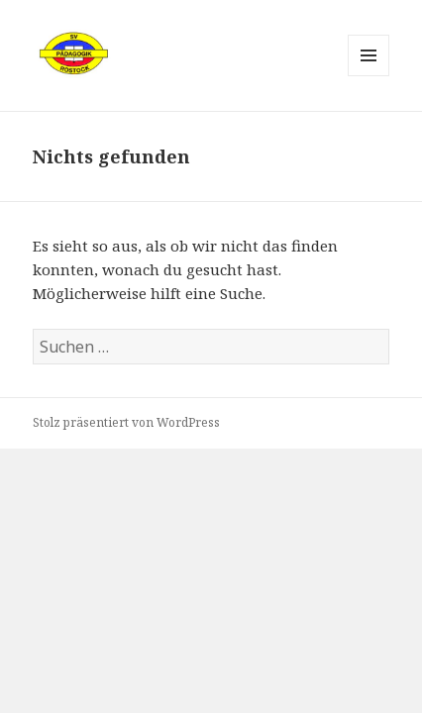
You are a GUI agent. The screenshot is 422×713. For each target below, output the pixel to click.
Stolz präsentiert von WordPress (126, 422)
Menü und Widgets (369, 75)
